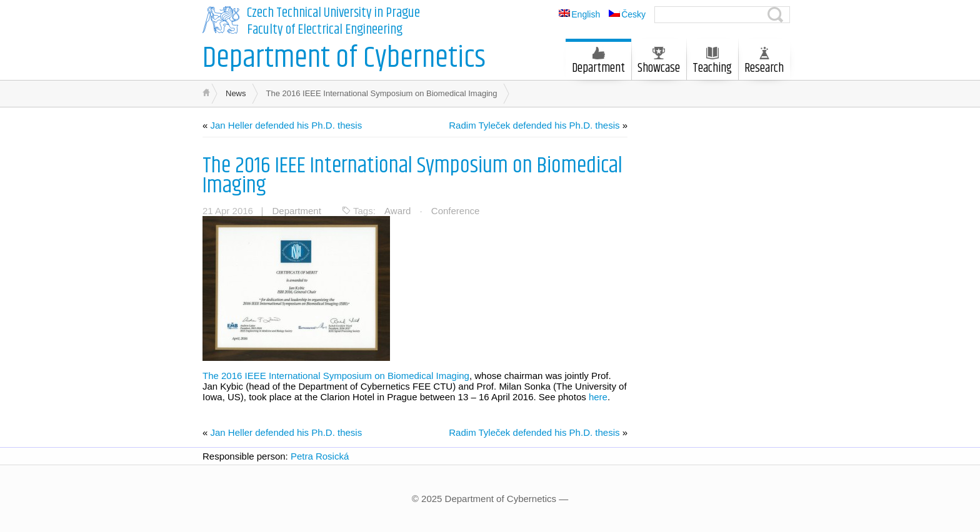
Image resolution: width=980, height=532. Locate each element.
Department (598, 62)
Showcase (659, 62)
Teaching (712, 62)
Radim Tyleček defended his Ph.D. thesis (534, 125)
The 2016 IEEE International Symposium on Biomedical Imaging (412, 176)
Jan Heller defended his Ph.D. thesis (286, 125)
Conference (455, 210)
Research (764, 62)
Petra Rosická (320, 456)
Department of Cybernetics (344, 58)
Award (397, 210)
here (598, 397)
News (236, 93)
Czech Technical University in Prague (333, 13)
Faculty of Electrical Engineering (324, 30)
